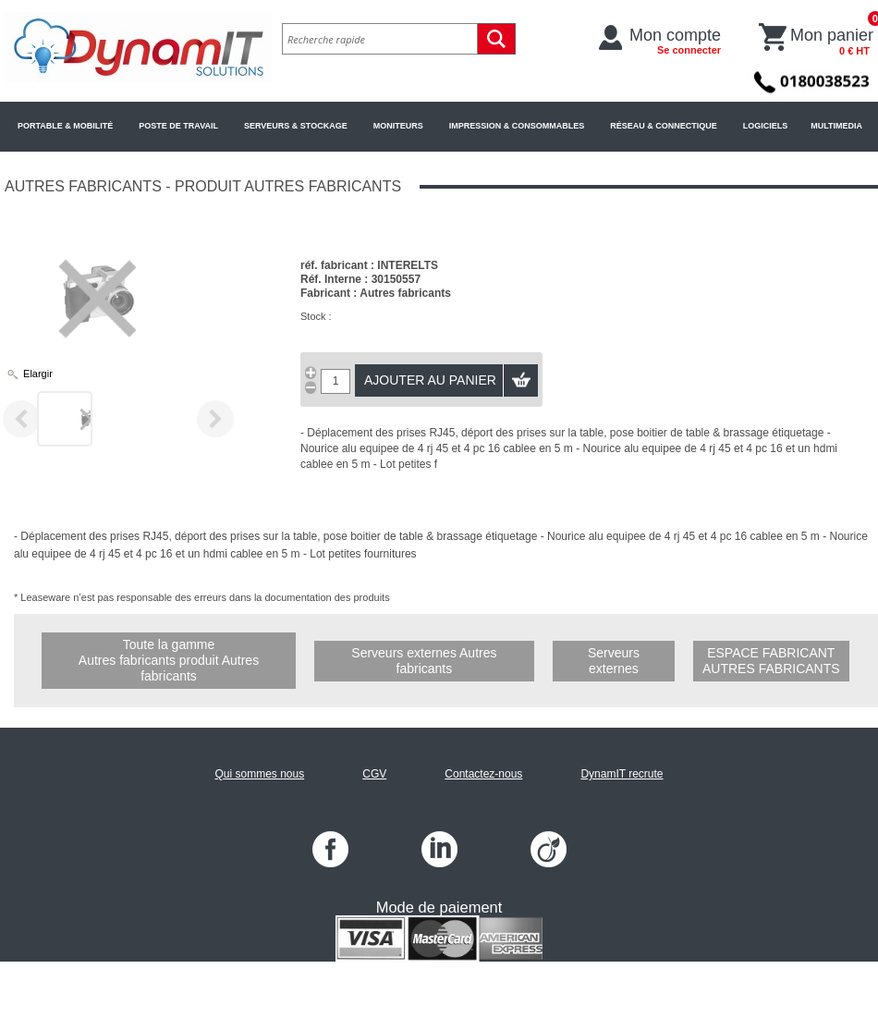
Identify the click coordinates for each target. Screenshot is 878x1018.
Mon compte (675, 40)
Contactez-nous (483, 773)
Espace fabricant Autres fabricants (771, 660)
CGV (374, 773)
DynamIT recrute (621, 773)
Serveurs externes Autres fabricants (423, 660)
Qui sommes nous (259, 773)
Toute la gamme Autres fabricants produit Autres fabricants (169, 660)
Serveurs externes (614, 660)
